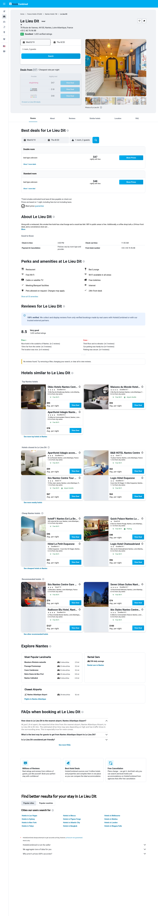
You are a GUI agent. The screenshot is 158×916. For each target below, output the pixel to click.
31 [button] (45, 95)
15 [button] (75, 77)
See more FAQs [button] (65, 745)
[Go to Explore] (4, 32)
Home (22, 14)
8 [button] (74, 71)
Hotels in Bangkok (70, 826)
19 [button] (57, 83)
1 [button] (74, 65)
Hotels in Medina (111, 819)
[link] (35, 436)
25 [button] (51, 89)
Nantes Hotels (49, 14)
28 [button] (69, 89)
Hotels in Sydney (28, 819)
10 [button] (45, 77)
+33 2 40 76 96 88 (28, 30)
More (23, 229)
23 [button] (39, 89)
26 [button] (57, 89)
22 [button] (75, 83)
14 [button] (69, 77)
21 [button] (69, 83)
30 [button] (39, 95)
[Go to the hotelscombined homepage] (18, 4)
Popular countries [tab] (46, 803)
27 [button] (63, 89)
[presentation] (101, 107)
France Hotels (31, 14)
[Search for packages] (4, 26)
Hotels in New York (29, 823)
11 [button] (51, 77)
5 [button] (57, 71)
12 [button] (57, 77)
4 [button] (51, 71)
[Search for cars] (4, 21)
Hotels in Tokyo (28, 826)
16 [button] (39, 83)
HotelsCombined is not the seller (84, 844)
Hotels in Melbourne (112, 816)
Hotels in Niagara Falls (113, 826)
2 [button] (39, 71)
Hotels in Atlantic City (71, 823)
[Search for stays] (4, 16)
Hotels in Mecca (69, 816)
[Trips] (4, 39)
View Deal (75, 405)
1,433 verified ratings (43, 34)
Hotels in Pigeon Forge (72, 819)
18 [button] (51, 83)
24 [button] (45, 89)
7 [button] (68, 71)
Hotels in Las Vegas (29, 816)
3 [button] (45, 71)
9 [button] (39, 77)
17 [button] (45, 83)
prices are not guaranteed (74, 837)
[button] (4, 4)
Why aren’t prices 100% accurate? (84, 853)
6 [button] (63, 71)
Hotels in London (111, 823)
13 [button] (63, 77)
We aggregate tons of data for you (84, 849)
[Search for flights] (4, 11)
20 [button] (63, 83)
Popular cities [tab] (28, 803)
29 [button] (75, 89)
